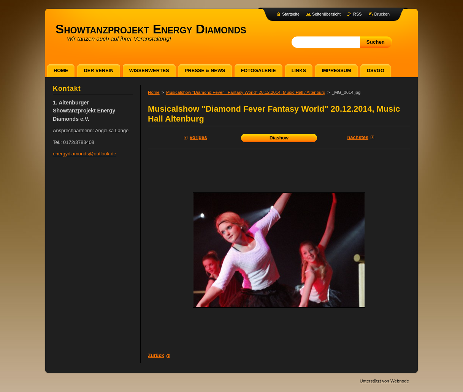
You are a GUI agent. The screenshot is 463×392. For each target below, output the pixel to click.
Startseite (291, 14)
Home (154, 92)
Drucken (382, 14)
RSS (357, 14)
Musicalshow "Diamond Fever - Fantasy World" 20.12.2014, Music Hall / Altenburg (245, 92)
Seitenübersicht (326, 14)
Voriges (198, 137)
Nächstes (357, 137)
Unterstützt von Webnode (384, 381)
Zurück (156, 355)
